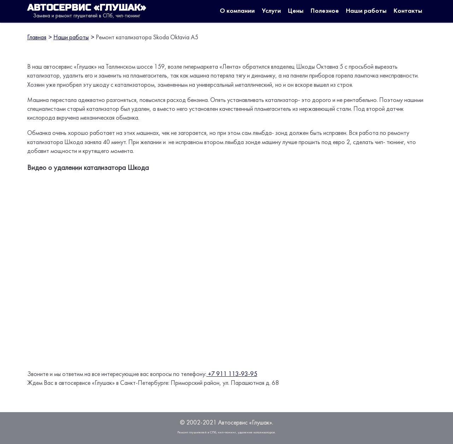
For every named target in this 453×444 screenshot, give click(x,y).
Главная (36, 38)
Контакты (408, 11)
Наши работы (366, 11)
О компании (237, 11)
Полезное (325, 11)
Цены (296, 11)
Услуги (271, 11)
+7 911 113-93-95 (231, 374)
